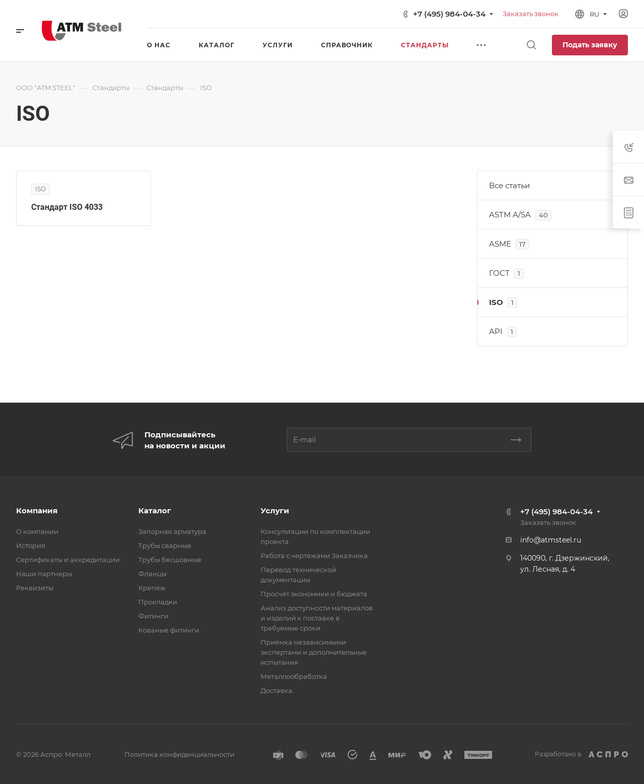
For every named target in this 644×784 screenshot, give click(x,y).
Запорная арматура (172, 531)
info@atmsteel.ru (550, 539)
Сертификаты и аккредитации (68, 560)
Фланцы (152, 574)
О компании (37, 531)
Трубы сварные (164, 545)
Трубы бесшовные (169, 560)
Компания (36, 510)
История (30, 545)
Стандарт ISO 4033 (67, 207)
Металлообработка (294, 676)
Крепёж (152, 588)
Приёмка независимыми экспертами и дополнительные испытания (314, 652)
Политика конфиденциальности (179, 754)
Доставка (276, 690)
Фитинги (153, 616)
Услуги (275, 510)
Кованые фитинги (168, 630)
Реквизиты (34, 588)
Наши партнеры (44, 574)
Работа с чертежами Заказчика (314, 556)
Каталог (154, 510)
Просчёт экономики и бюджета (314, 594)
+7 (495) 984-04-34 (449, 14)
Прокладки (157, 602)
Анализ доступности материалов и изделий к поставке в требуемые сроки (317, 618)
